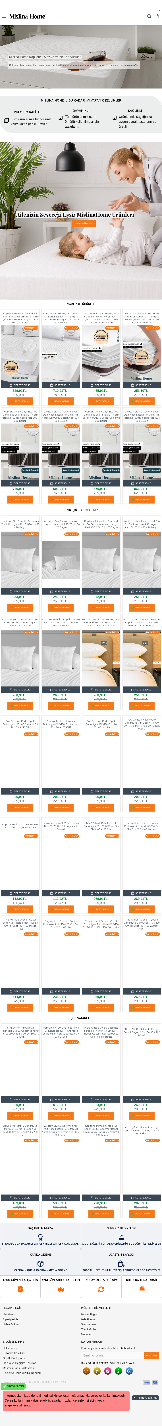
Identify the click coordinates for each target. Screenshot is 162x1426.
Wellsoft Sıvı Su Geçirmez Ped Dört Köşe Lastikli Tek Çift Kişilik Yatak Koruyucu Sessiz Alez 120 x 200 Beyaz (141, 416)
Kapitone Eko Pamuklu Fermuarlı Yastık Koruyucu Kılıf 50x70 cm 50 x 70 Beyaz (20, 524)
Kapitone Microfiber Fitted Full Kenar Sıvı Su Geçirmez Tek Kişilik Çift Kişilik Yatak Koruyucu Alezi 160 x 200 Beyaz (20, 318)
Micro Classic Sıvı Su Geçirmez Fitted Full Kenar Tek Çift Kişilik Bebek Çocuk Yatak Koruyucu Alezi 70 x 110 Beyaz (142, 318)
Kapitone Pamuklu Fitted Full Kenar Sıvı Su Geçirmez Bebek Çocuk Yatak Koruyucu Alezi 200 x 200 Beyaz (101, 1130)
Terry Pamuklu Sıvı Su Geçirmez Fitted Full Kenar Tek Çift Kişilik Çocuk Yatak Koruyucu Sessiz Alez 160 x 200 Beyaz (101, 318)
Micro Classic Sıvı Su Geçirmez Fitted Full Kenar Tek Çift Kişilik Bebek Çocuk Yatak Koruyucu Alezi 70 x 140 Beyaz (101, 1032)
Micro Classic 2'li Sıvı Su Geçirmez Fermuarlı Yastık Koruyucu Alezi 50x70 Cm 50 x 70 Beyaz (101, 622)
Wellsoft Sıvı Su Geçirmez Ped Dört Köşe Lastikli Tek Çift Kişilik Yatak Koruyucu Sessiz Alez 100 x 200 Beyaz (60, 1130)
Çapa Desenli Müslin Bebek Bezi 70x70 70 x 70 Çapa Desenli (20, 826)
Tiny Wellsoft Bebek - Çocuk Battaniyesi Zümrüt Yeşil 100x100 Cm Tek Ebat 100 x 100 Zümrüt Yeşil (142, 924)
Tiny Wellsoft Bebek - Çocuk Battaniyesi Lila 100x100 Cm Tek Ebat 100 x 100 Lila (60, 924)
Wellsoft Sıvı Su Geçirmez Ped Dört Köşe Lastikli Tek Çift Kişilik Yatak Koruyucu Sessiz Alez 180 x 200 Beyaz (60, 416)
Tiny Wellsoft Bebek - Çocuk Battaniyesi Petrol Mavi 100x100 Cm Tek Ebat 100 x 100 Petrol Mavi (101, 924)
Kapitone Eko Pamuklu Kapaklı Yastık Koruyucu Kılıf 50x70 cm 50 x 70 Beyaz (61, 524)
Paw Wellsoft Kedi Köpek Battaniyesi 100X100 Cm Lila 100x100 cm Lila (101, 724)
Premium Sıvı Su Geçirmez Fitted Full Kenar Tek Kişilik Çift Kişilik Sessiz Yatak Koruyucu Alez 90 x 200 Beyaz (61, 1032)
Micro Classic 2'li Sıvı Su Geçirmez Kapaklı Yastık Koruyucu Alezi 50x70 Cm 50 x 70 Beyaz (142, 622)
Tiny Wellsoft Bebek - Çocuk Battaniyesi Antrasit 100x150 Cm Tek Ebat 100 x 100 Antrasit (141, 826)
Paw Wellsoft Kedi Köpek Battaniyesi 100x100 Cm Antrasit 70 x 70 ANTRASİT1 (60, 724)
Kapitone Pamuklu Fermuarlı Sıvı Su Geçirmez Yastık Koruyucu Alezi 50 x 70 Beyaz (20, 622)
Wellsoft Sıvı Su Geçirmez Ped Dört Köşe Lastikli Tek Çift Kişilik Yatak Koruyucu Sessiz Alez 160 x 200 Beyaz (101, 416)
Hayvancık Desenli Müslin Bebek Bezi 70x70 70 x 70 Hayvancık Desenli (60, 826)
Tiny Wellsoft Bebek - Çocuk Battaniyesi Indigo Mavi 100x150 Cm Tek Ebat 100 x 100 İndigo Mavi (20, 924)
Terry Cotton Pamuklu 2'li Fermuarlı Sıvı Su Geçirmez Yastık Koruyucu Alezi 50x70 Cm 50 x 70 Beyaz (20, 1032)
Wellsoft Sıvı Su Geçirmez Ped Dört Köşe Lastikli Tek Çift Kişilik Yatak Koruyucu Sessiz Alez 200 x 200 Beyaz (20, 416)
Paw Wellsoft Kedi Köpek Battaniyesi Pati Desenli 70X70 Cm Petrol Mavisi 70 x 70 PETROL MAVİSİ (141, 724)
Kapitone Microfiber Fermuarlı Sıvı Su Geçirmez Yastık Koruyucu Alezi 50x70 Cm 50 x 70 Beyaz (101, 524)
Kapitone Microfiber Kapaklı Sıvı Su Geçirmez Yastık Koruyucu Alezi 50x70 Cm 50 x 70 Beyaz (142, 524)
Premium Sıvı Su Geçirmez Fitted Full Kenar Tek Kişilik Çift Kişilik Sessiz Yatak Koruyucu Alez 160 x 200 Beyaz (60, 318)
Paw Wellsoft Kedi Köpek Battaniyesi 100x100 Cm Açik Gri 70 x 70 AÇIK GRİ (20, 724)
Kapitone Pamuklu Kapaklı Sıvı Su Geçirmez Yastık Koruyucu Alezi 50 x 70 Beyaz (61, 622)
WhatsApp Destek (13, 1386)
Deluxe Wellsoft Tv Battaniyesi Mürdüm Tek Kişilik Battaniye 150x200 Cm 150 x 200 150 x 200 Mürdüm (20, 1130)
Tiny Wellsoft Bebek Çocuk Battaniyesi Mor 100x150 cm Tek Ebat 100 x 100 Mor (101, 826)
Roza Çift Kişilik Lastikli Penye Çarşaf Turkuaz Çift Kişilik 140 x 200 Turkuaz (142, 1130)
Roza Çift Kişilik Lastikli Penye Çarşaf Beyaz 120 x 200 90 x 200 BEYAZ (142, 1032)
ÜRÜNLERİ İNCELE (83, 223)
